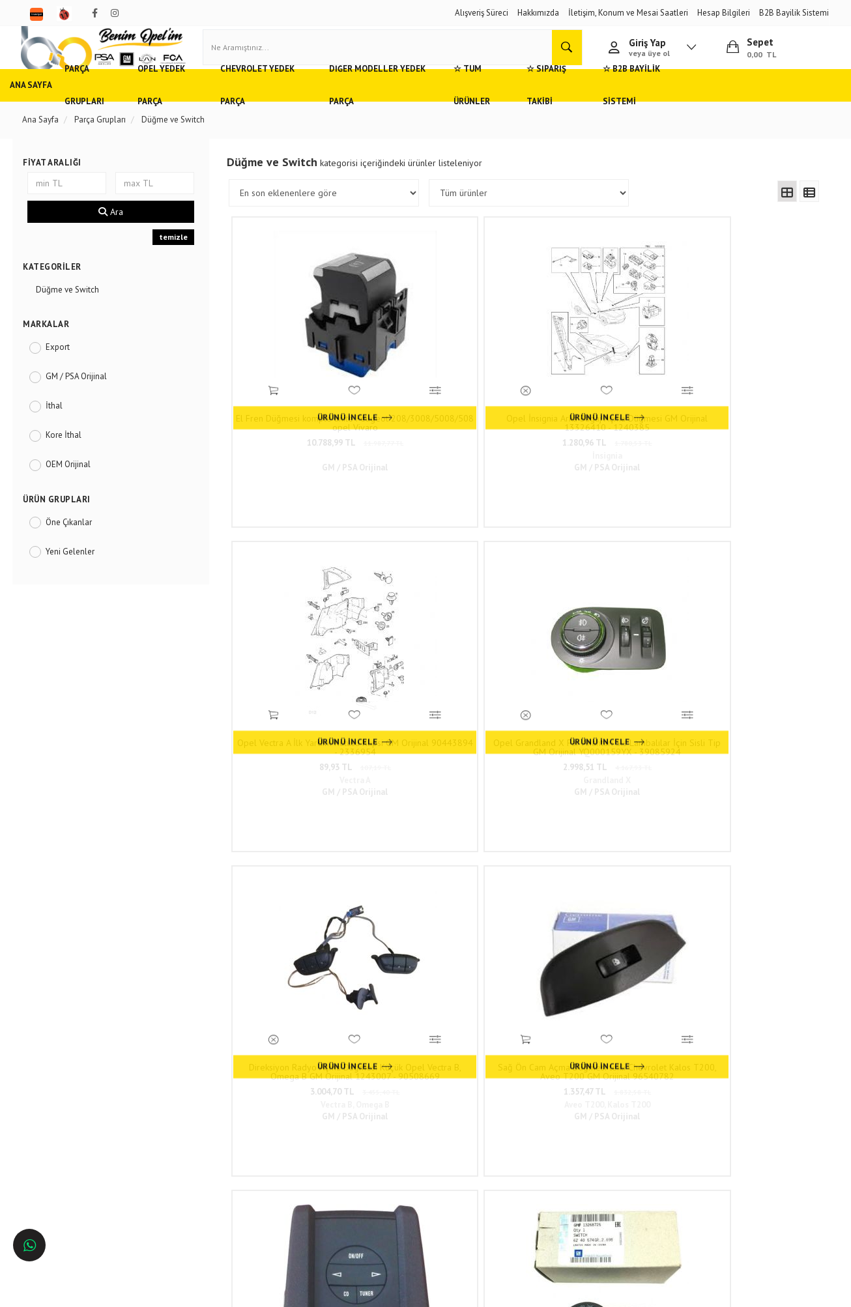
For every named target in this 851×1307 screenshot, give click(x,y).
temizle (178, 260)
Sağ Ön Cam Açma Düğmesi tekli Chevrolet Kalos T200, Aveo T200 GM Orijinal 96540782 (453, 635)
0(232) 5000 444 (371, 1102)
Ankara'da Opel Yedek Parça (82, 1109)
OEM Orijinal (76, 486)
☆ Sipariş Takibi (655, 107)
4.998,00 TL (600, 655)
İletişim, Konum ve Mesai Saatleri (628, 12)
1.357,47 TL (453, 655)
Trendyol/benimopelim (377, 1161)
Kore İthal (72, 457)
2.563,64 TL (746, 896)
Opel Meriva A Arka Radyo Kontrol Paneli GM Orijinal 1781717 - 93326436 (600, 635)
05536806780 (390, 1122)
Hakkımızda (538, 12)
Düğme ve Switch (76, 311)
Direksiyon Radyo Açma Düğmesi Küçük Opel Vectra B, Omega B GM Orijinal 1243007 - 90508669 (306, 635)
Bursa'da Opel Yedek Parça (79, 1129)
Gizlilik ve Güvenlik (212, 1109)
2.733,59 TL (306, 896)
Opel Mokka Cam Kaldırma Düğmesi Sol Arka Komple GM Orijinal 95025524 (746, 877)
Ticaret (360, 1291)
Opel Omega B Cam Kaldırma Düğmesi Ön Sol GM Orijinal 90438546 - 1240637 (453, 877)
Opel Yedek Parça (216, 107)
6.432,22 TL (746, 655)
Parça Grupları (126, 107)
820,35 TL (600, 896)
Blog (186, 1148)
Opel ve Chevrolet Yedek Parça (87, 1071)
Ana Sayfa (52, 107)
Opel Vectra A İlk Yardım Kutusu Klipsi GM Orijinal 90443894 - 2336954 (600, 394)
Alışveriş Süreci (481, 12)
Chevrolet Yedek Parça (322, 107)
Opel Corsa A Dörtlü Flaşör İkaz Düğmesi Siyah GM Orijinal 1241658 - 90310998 (599, 877)
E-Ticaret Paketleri (419, 1291)
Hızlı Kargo (198, 1071)
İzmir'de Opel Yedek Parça (78, 1167)
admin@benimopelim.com (391, 1141)
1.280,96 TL (453, 414)
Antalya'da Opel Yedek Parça (83, 1148)
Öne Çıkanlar (77, 544)
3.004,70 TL (306, 655)
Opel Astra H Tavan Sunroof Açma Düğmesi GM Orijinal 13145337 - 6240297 (307, 877)
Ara (117, 234)
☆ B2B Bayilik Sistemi (755, 107)
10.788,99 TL (306, 414)
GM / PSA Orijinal (84, 398)
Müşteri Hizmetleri (210, 1091)
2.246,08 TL (453, 896)
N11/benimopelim (369, 1183)
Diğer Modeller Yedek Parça (454, 107)
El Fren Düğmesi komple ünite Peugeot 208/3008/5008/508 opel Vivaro (307, 394)
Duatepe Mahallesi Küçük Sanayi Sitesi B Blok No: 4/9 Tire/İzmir (397, 1077)
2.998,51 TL (746, 414)
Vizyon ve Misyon (209, 1129)
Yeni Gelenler (78, 573)
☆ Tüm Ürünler (569, 107)
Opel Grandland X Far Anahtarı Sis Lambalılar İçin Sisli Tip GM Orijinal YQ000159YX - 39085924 (746, 394)
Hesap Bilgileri (723, 12)
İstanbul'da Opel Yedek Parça (84, 1187)
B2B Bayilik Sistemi (794, 12)
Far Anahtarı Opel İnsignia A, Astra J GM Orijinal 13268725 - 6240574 (747, 635)
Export (66, 369)
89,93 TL (600, 414)
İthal (62, 427)
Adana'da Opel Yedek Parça (81, 1091)
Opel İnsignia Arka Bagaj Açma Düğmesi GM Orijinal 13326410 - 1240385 (453, 394)
